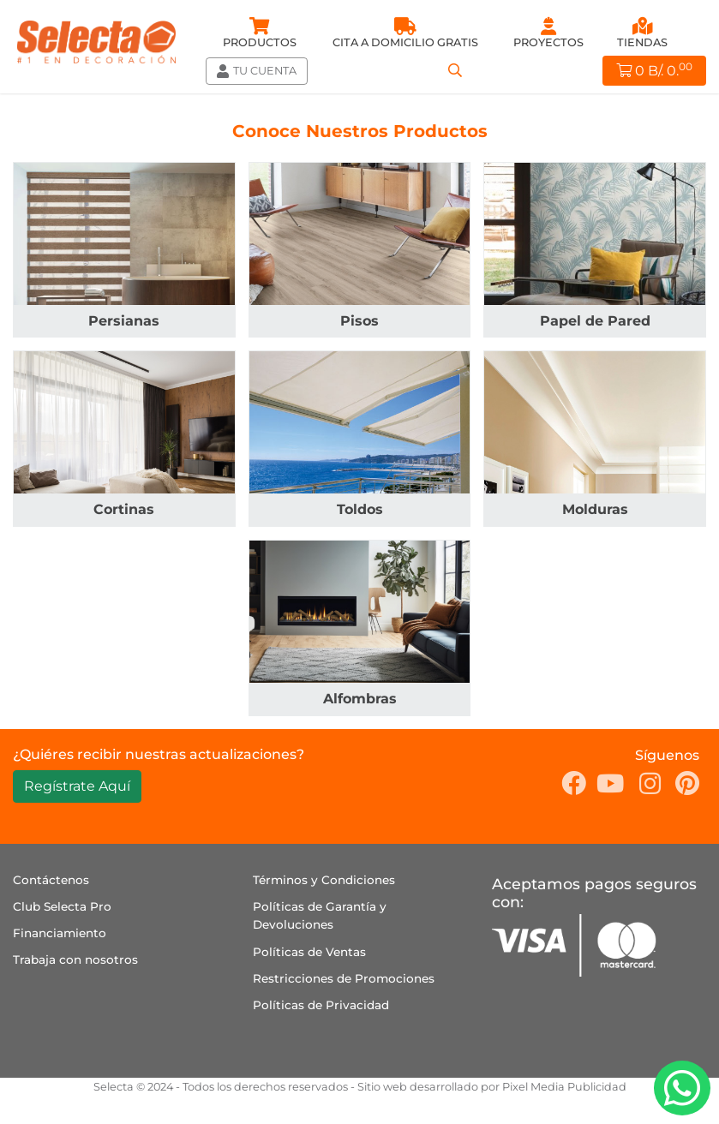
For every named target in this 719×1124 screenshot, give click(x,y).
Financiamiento (59, 933)
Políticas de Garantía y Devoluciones (319, 916)
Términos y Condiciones (324, 880)
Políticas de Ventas (309, 952)
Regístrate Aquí (77, 786)
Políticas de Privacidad (321, 1005)
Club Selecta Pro (62, 906)
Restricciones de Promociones (343, 978)
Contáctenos (51, 880)
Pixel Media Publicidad (564, 1086)
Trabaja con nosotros (75, 959)
